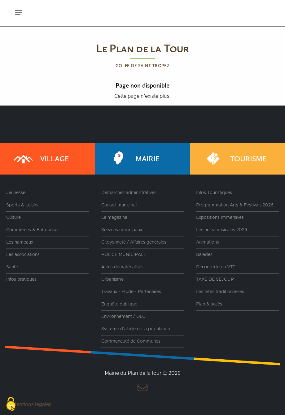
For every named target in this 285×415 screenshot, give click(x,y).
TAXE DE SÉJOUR (215, 279)
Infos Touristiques (214, 193)
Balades (204, 255)
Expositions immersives (220, 217)
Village (40, 158)
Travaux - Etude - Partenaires (131, 292)
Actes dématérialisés (122, 267)
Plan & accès (209, 304)
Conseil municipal (119, 205)
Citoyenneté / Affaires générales (133, 242)
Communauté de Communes (130, 341)
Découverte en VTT (215, 267)
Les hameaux (19, 242)
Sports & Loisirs (22, 205)
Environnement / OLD (123, 316)
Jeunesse (15, 193)
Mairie (133, 158)
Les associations (23, 255)
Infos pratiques (21, 279)
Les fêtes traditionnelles (220, 292)
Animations (207, 242)
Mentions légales (31, 404)
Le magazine (114, 217)
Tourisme (234, 158)
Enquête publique (119, 304)
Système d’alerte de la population (135, 329)
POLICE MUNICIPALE (123, 255)
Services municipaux (121, 230)
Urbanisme (112, 279)
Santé (12, 267)
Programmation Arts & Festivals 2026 (235, 205)
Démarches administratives (128, 193)
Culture (13, 217)
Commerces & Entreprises (32, 230)
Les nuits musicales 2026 (221, 230)
